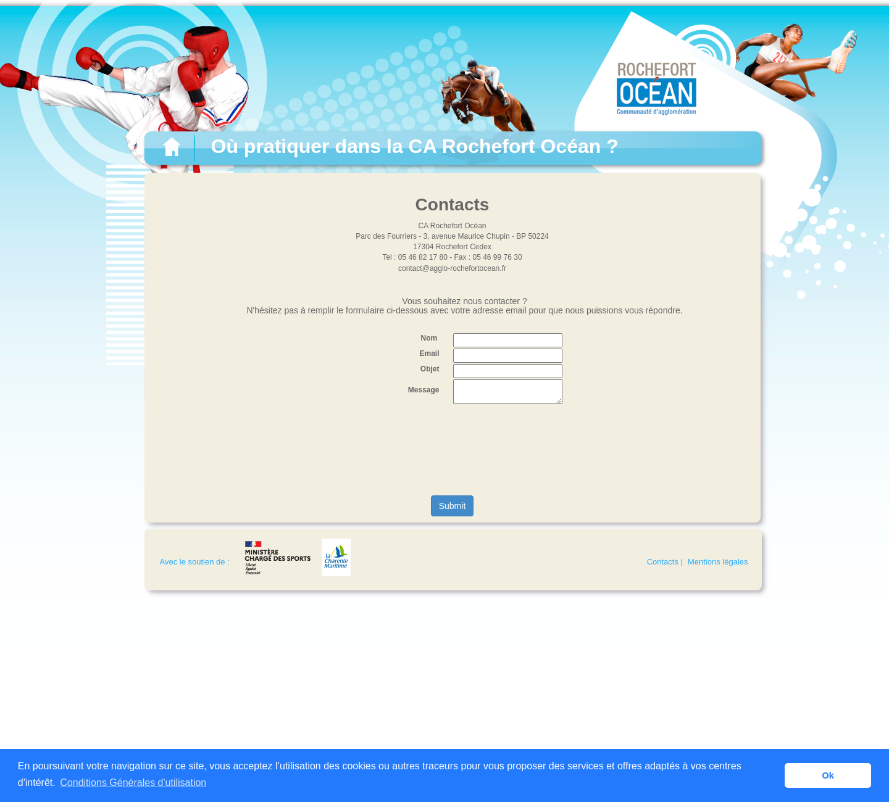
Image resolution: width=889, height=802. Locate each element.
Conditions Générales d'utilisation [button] (133, 782)
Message (424, 390)
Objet (430, 369)
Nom (428, 338)
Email (429, 353)
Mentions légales (718, 561)
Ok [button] (828, 775)
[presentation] (452, 450)
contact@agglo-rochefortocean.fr (452, 268)
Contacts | (665, 561)
